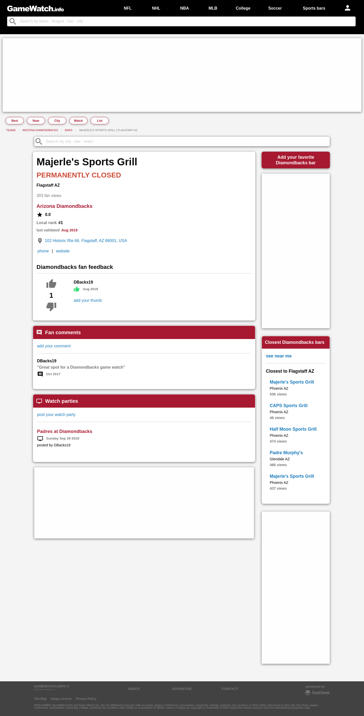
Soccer (275, 8)
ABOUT (134, 689)
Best (14, 121)
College (243, 8)
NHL (156, 8)
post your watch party (56, 414)
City (57, 121)
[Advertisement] (155, 74)
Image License (61, 699)
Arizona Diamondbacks (40, 130)
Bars (69, 130)
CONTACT (230, 689)
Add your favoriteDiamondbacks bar (295, 160)
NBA (184, 8)
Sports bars (314, 8)
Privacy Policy (86, 699)
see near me (279, 356)
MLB (213, 8)
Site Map (40, 699)
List (99, 121)
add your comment (54, 346)
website (63, 251)
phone (43, 251)
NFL (128, 8)
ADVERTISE (182, 689)
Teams (11, 130)
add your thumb (88, 300)
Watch (78, 121)
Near (36, 121)
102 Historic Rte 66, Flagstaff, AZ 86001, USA (86, 240)
